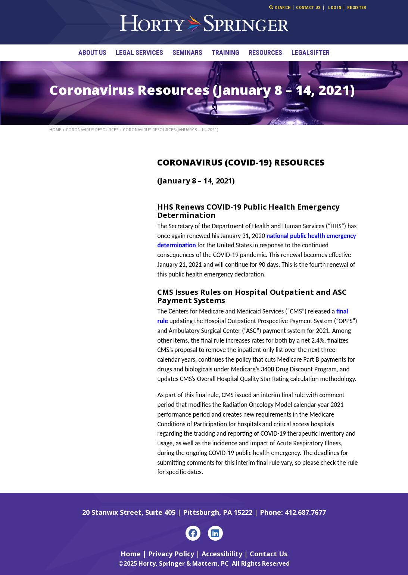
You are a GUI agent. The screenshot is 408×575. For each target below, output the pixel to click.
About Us (92, 52)
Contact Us (308, 8)
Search (279, 7)
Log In (334, 8)
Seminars (187, 52)
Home (55, 129)
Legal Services (139, 52)
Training (225, 52)
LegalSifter (311, 52)
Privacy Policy (171, 553)
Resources (265, 52)
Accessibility (222, 553)
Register (356, 8)
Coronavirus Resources (92, 129)
